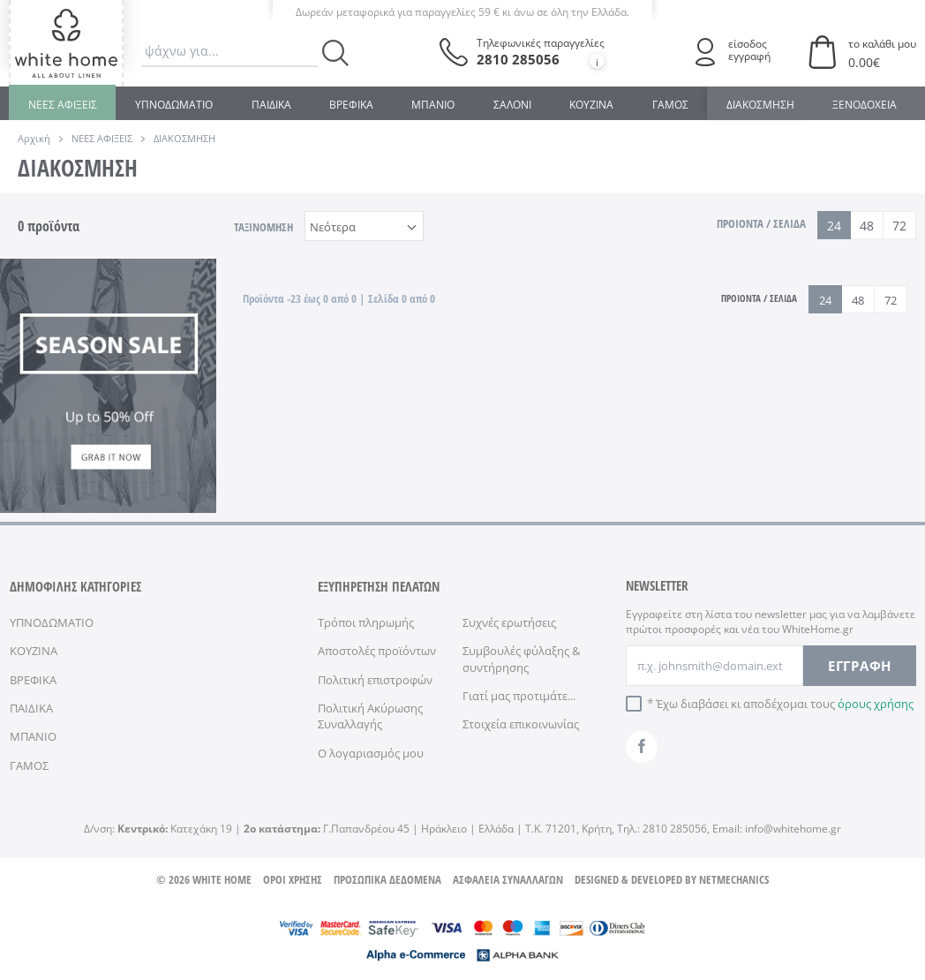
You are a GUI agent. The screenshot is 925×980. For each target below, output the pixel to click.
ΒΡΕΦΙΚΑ (351, 104)
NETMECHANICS (734, 879)
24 (834, 225)
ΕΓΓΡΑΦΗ (859, 666)
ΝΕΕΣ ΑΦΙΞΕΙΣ (62, 104)
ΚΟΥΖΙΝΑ (591, 104)
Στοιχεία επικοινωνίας (520, 724)
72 (899, 225)
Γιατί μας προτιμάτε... (518, 696)
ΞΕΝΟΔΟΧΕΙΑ (864, 104)
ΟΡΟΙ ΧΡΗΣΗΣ (292, 879)
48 (867, 225)
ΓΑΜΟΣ (670, 104)
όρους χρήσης (876, 704)
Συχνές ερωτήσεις (509, 622)
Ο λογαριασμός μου (371, 753)
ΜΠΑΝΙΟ (433, 104)
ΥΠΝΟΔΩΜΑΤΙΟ (174, 104)
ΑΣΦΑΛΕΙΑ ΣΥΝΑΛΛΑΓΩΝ (508, 879)
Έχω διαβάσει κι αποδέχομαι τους (785, 704)
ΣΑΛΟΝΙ (512, 104)
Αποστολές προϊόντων (377, 651)
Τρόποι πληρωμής (366, 622)
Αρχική (34, 138)
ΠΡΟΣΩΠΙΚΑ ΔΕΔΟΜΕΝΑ (387, 879)
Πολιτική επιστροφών (375, 680)
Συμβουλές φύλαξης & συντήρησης (521, 659)
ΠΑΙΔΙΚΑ (271, 104)
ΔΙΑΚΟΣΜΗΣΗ (760, 104)
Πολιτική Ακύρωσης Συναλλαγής (370, 716)
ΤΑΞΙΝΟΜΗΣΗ (263, 227)
